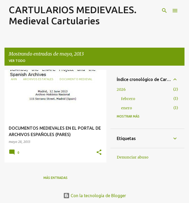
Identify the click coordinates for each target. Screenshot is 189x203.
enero (126, 108)
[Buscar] (164, 10)
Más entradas (55, 177)
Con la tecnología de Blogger (94, 195)
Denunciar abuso (132, 157)
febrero (128, 98)
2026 (121, 89)
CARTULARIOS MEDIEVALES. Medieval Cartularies (73, 15)
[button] (99, 152)
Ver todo (17, 60)
